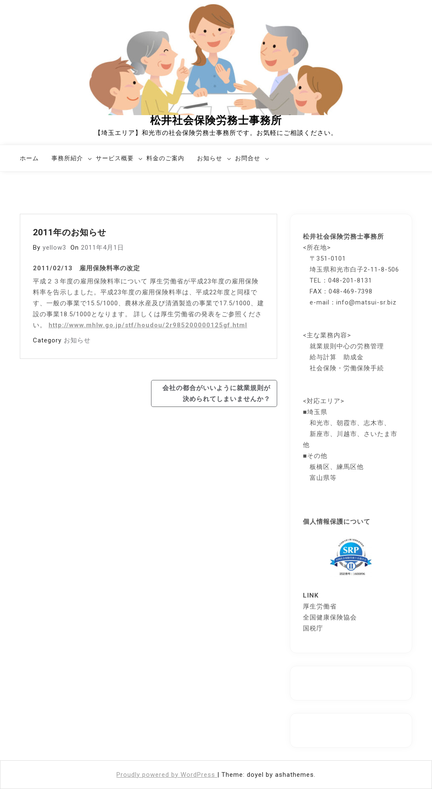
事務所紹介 (67, 158)
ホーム (29, 158)
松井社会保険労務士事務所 (216, 120)
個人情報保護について (336, 521)
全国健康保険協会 (330, 617)
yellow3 (54, 247)
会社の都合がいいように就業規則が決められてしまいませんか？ (216, 393)
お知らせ (209, 158)
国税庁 (313, 628)
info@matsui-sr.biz (366, 302)
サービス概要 (115, 158)
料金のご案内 (165, 158)
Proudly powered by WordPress (166, 774)
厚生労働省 (320, 606)
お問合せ (247, 158)
